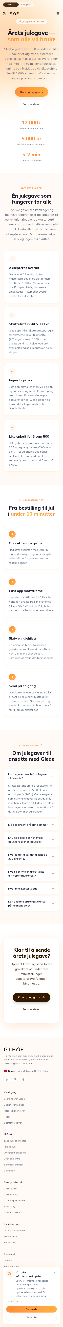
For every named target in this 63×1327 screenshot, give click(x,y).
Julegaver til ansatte (15, 1140)
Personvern (10, 1278)
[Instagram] (15, 1080)
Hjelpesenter (11, 1236)
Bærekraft (9, 1170)
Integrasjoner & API (14, 1110)
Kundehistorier (12, 1266)
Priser (7, 1116)
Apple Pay (9, 1206)
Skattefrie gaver (13, 1122)
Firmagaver (10, 1146)
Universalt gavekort (15, 1152)
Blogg (7, 1272)
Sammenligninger (13, 1164)
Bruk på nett (10, 1194)
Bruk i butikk (10, 1188)
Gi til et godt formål (14, 1200)
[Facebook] (23, 1080)
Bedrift (11, 4)
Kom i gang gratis (31, 92)
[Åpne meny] (58, 13)
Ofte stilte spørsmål (14, 1230)
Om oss (8, 1260)
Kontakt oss (10, 1242)
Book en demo (31, 104)
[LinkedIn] (7, 1080)
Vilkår (7, 1284)
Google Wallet (12, 1212)
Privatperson (26, 4)
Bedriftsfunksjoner (14, 1104)
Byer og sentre (12, 1158)
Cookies (8, 1290)
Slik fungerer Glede (14, 1098)
